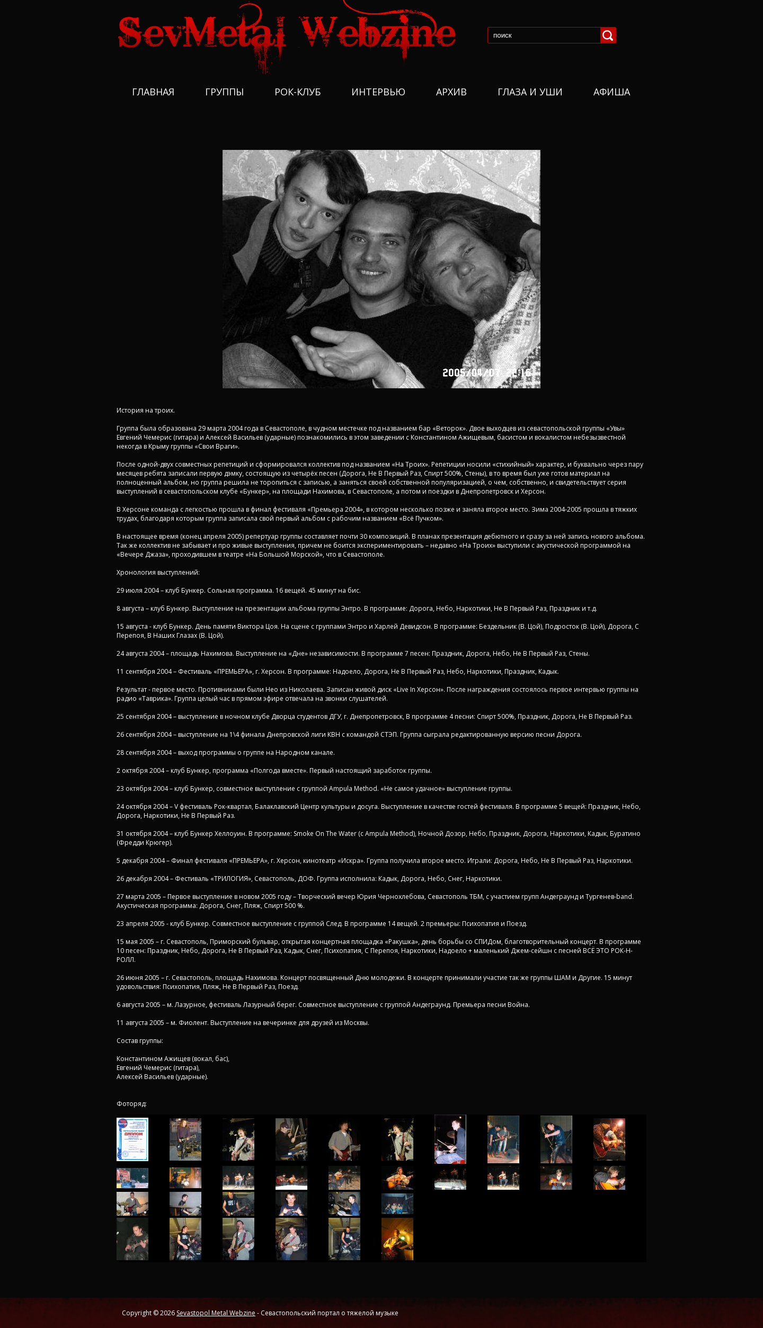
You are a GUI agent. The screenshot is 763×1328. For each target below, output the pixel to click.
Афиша (611, 91)
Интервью (378, 91)
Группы (224, 91)
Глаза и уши (530, 91)
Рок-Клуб (297, 91)
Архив (451, 91)
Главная (153, 91)
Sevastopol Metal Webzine (215, 1312)
